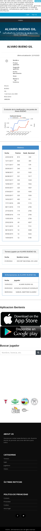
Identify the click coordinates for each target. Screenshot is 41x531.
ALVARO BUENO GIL (26, 284)
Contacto (6, 498)
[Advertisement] (13, 370)
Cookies (6, 505)
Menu (20, 20)
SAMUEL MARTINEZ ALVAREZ (26, 292)
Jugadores (7, 465)
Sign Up (34, 14)
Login (27, 14)
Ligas (5, 462)
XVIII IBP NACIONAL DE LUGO (27, 261)
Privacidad (7, 502)
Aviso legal (7, 508)
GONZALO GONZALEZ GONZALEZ (26, 288)
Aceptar (37, 1)
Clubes (6, 469)
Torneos (6, 459)
